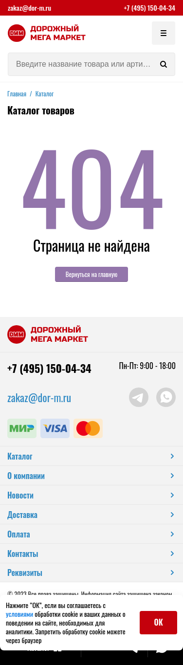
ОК (158, 622)
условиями (20, 614)
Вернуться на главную (92, 274)
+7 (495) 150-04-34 (149, 8)
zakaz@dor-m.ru (29, 8)
